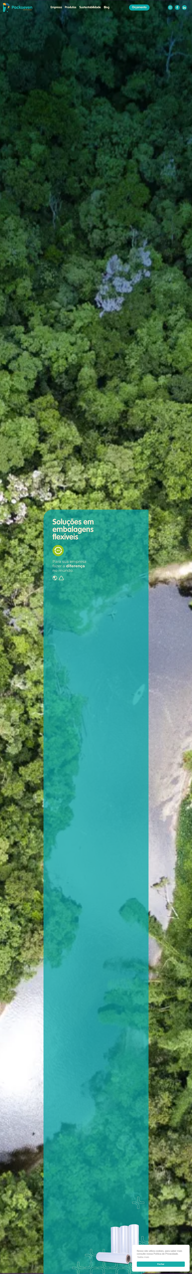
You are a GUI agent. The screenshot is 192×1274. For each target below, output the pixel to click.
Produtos (70, 7)
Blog (106, 7)
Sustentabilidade (90, 7)
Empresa (56, 7)
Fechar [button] (160, 1264)
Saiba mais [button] (143, 1257)
